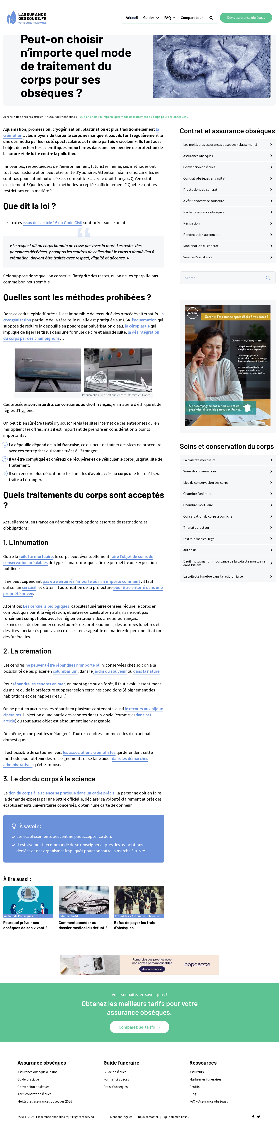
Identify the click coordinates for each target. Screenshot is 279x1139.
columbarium (65, 671)
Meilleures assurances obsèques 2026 (44, 1101)
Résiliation (191, 223)
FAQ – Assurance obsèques (208, 1101)
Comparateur (195, 12)
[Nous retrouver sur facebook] (253, 1116)
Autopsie (190, 550)
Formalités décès (116, 1079)
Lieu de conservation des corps (205, 482)
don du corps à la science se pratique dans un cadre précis (61, 793)
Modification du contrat (201, 246)
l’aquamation (144, 319)
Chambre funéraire (197, 493)
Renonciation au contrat (201, 234)
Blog (193, 1094)
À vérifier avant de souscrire (203, 201)
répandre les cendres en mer (39, 683)
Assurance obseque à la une (37, 1072)
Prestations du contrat (200, 189)
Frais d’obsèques (116, 1086)
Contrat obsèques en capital (204, 178)
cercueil (29, 587)
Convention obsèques (199, 167)
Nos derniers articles (29, 117)
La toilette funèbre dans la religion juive (213, 576)
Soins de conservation (199, 471)
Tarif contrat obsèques (34, 1094)
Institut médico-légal (199, 539)
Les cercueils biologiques (46, 606)
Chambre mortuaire (198, 505)
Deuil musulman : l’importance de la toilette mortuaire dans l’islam (224, 563)
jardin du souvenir (110, 671)
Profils (194, 1086)
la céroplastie (137, 326)
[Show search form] (214, 13)
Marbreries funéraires (205, 1079)
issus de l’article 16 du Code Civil (52, 222)
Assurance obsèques (198, 156)
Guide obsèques (115, 1072)
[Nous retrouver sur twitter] (258, 1116)
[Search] (268, 277)
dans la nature (146, 671)
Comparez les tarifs (137, 1027)
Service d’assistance (198, 257)
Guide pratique (28, 1079)
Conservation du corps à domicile (207, 516)
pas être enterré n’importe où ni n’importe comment (91, 581)
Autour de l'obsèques (61, 117)
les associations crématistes (89, 752)
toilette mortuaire (36, 556)
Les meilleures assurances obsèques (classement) (220, 144)
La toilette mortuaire (199, 460)
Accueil (135, 12)
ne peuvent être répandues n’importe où (63, 665)
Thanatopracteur (196, 527)
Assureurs (196, 1072)
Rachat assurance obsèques (203, 212)
